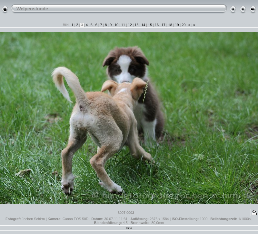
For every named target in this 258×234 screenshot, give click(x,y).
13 (136, 25)
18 (170, 25)
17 (163, 25)
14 (143, 25)
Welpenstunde (32, 8)
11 (123, 25)
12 (130, 25)
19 (177, 25)
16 (157, 25)
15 (150, 25)
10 (116, 25)
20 (183, 25)
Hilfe (129, 228)
